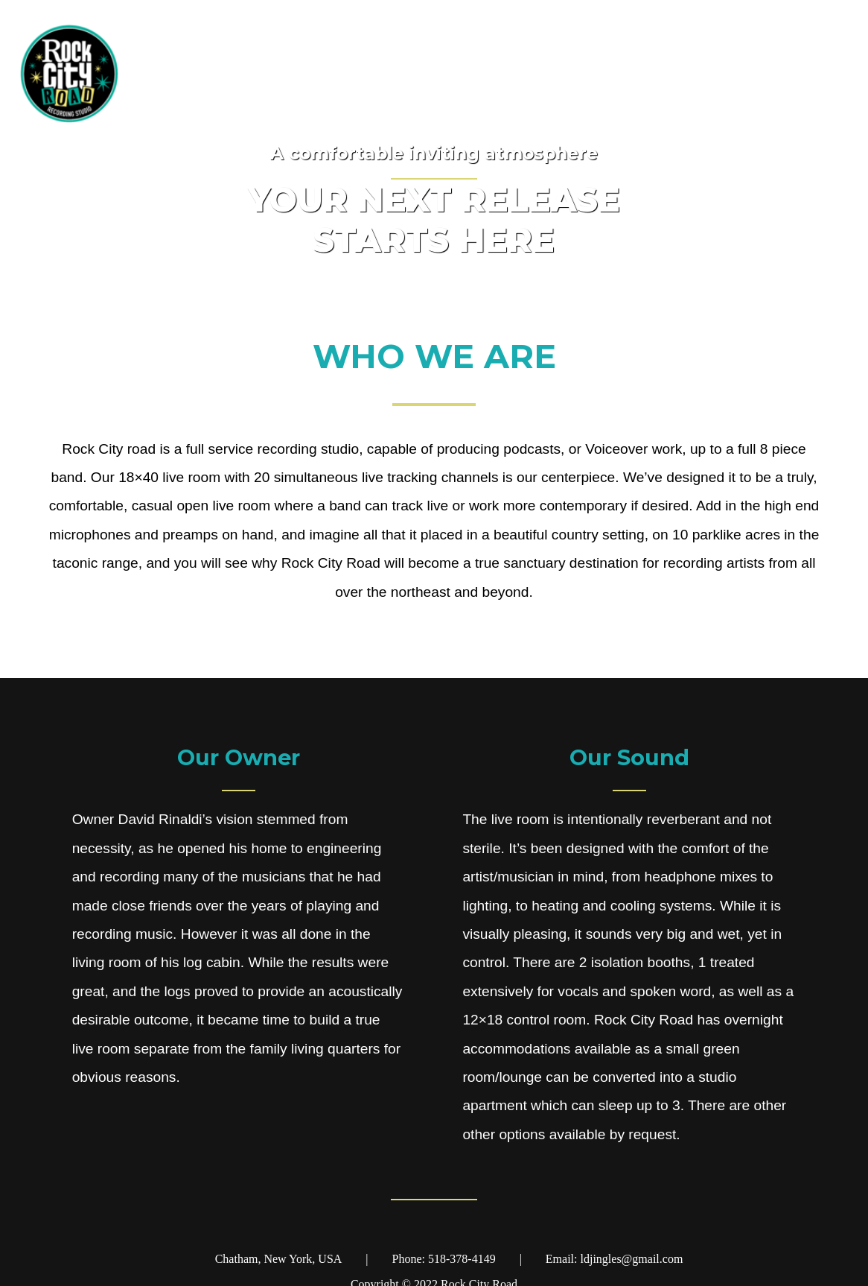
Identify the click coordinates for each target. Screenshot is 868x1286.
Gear (747, 74)
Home (678, 74)
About (816, 74)
